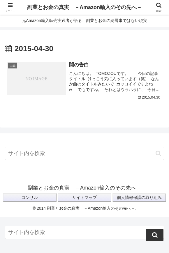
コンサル (30, 197)
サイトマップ (84, 197)
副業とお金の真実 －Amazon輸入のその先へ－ (84, 7)
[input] (84, 153)
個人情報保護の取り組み (139, 197)
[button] (158, 153)
